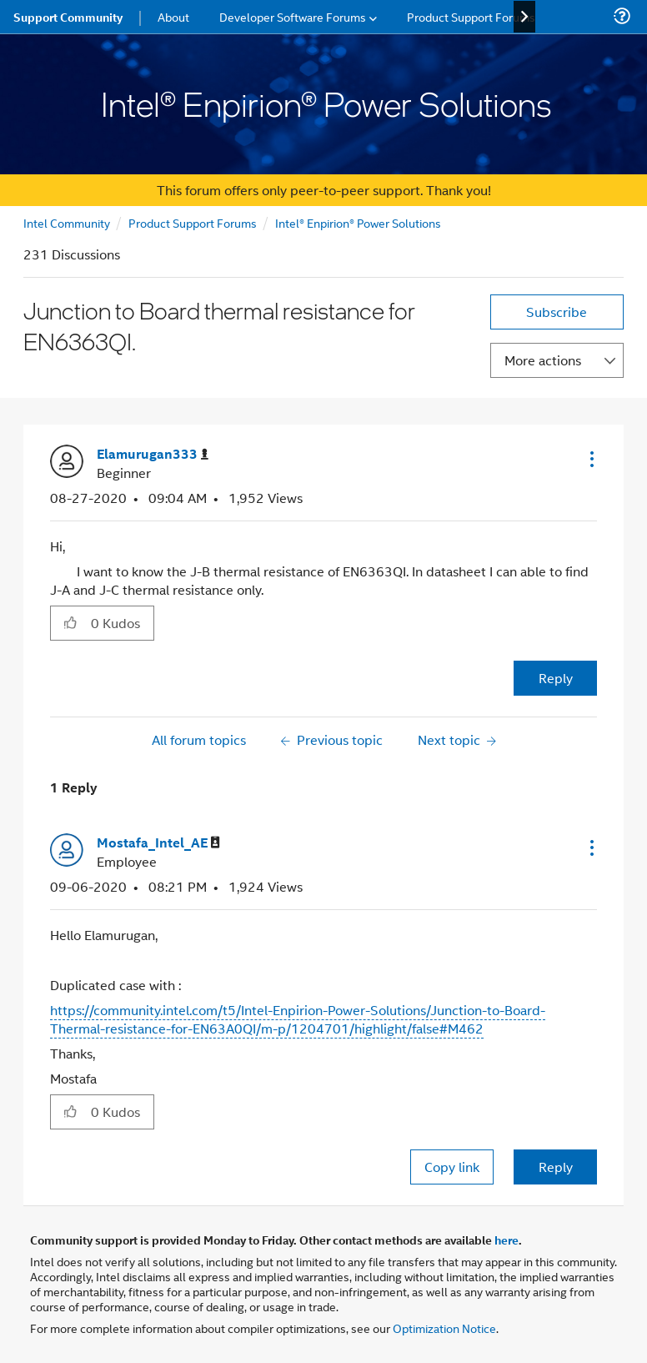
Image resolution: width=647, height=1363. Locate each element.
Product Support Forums (192, 222)
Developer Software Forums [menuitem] (292, 16)
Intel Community (66, 222)
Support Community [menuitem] (68, 17)
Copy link (451, 1166)
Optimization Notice (444, 1327)
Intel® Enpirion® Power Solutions (358, 222)
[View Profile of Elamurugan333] (152, 454)
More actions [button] (542, 360)
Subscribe (556, 311)
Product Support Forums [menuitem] (471, 16)
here (506, 1239)
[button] (590, 458)
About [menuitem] (173, 16)
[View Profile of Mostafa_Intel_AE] (158, 843)
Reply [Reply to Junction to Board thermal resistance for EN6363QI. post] (556, 677)
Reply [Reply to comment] (556, 1166)
